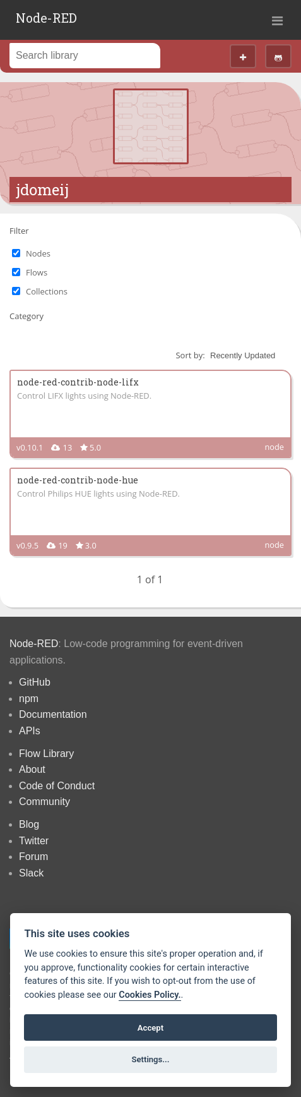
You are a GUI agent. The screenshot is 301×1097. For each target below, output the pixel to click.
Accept (150, 1028)
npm (28, 698)
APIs (29, 730)
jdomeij (42, 189)
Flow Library (46, 753)
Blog (29, 824)
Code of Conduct (57, 785)
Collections (47, 291)
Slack (31, 873)
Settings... (151, 1059)
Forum (33, 856)
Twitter (34, 840)
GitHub (34, 682)
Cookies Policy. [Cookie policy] (149, 995)
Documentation (53, 714)
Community (44, 801)
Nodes (38, 253)
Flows (36, 272)
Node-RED (46, 17)
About (32, 769)
